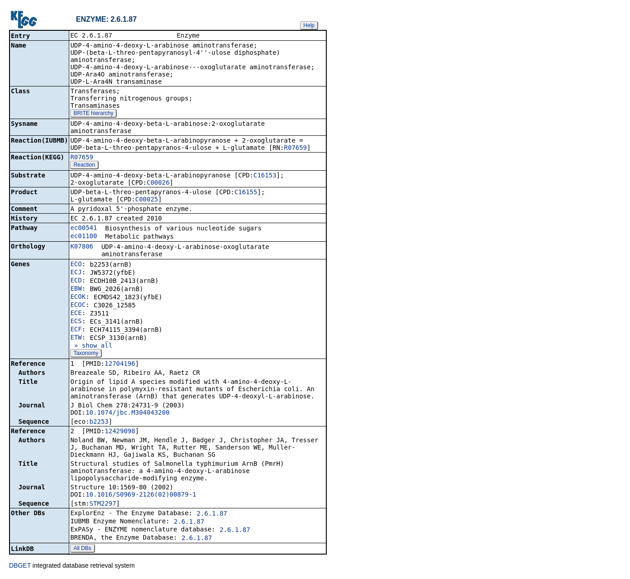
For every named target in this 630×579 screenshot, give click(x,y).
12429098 (120, 431)
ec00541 (83, 228)
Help (309, 25)
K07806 (81, 247)
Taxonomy (85, 354)
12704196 (120, 364)
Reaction (84, 166)
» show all (91, 346)
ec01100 (83, 236)
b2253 (99, 422)
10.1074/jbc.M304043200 (127, 413)
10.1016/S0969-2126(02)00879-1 (141, 495)
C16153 (265, 176)
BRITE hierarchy (93, 114)
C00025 (146, 200)
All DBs (82, 549)
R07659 (295, 148)
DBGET (20, 566)
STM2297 (103, 504)
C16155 (246, 192)
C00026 (158, 183)
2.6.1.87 (212, 514)
